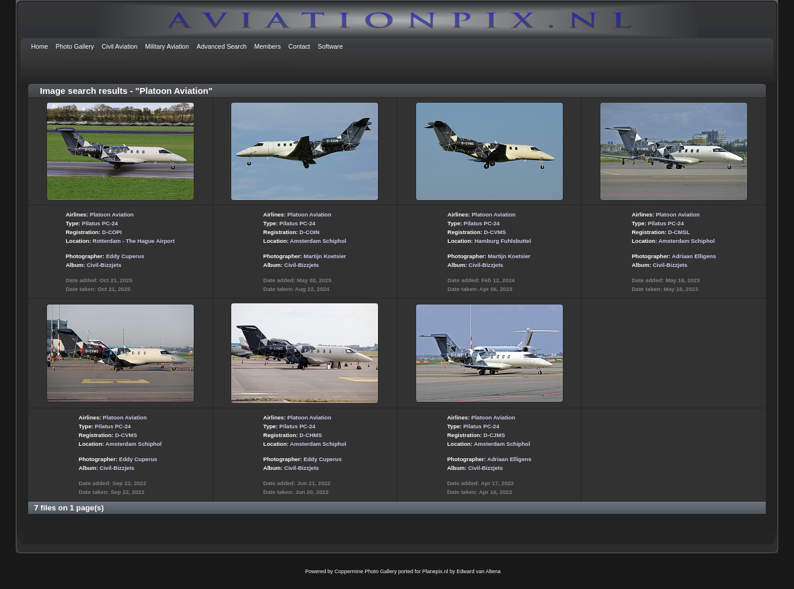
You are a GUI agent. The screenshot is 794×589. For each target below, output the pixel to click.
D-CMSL (679, 232)
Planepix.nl (435, 571)
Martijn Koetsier (324, 256)
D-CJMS (494, 435)
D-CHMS (310, 435)
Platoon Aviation (112, 214)
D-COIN (309, 232)
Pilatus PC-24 (99, 223)
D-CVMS (495, 232)
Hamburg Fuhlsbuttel (502, 241)
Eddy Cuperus (125, 256)
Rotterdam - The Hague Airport (134, 241)
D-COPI (112, 232)
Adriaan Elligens (694, 256)
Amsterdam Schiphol (318, 241)
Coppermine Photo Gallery (366, 571)
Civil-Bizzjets (104, 265)
